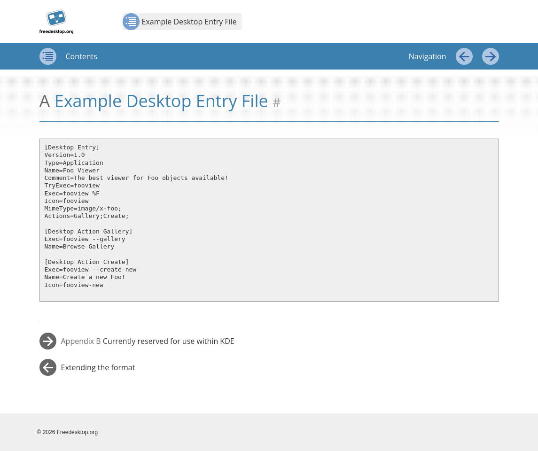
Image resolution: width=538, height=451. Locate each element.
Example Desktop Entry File (180, 21)
